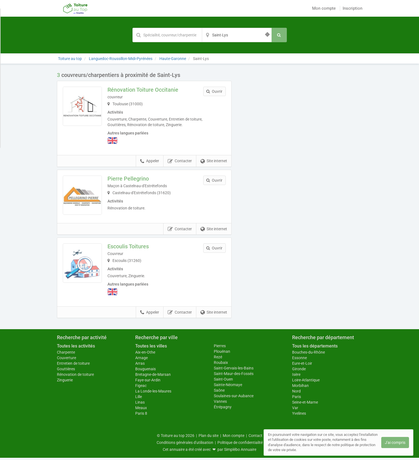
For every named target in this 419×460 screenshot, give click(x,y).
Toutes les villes (151, 348)
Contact (255, 438)
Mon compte (324, 8)
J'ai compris (395, 442)
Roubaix (221, 364)
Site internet (213, 161)
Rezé (218, 359)
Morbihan (300, 388)
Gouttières (66, 371)
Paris (296, 399)
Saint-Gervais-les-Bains (234, 370)
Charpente (66, 354)
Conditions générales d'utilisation (185, 444)
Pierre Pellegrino (130, 178)
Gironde (299, 371)
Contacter (180, 161)
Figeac (141, 388)
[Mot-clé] (167, 35)
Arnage (141, 360)
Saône (219, 392)
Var (295, 410)
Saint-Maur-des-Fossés (234, 376)
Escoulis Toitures (130, 249)
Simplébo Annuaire (240, 451)
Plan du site (209, 438)
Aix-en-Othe (145, 354)
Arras (140, 365)
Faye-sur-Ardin (147, 382)
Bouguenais (145, 371)
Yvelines (299, 415)
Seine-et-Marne (305, 404)
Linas (140, 404)
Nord (296, 393)
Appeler (149, 161)
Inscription (352, 8)
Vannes (220, 403)
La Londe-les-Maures (153, 393)
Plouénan (222, 353)
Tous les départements (315, 348)
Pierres (220, 348)
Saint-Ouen (223, 381)
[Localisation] (237, 35)
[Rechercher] (279, 35)
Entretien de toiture (73, 365)
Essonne (299, 360)
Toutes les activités (76, 348)
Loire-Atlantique (306, 382)
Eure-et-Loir (302, 365)
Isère (296, 376)
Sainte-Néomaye (228, 387)
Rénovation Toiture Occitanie (145, 89)
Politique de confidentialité (240, 444)
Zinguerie (65, 382)
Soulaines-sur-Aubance (234, 398)
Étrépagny (223, 409)
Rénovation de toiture (75, 376)
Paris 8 (141, 415)
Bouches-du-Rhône (308, 354)
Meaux (141, 410)
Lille (138, 399)
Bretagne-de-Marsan (153, 376)
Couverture (66, 360)
